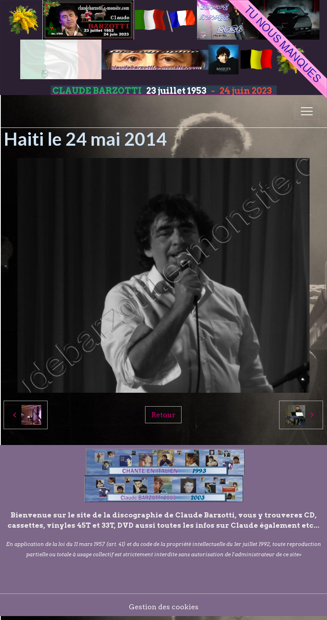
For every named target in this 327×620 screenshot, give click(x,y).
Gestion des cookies (164, 607)
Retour (163, 415)
